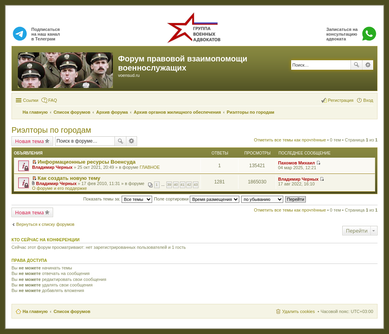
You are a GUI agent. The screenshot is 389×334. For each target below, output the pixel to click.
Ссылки (30, 100)
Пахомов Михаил (296, 162)
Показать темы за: (117, 199)
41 (183, 185)
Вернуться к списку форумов (45, 224)
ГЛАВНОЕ (149, 167)
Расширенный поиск (367, 65)
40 (176, 185)
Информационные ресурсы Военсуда (86, 162)
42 (189, 185)
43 (196, 185)
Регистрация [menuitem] (340, 100)
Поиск (356, 65)
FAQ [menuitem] (52, 100)
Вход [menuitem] (368, 100)
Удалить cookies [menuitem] (298, 311)
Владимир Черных (52, 167)
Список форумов (71, 311)
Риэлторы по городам (51, 130)
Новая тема (29, 141)
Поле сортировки (196, 199)
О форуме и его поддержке (59, 188)
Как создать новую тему (69, 178)
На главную (35, 311)
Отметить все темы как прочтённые (290, 139)
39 (169, 185)
